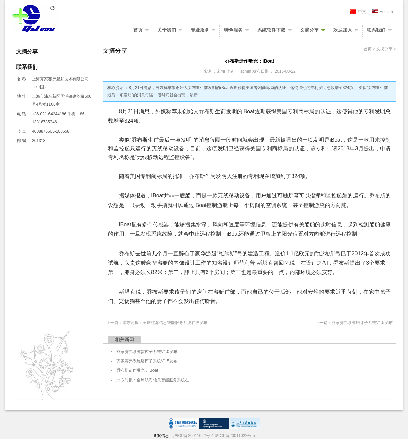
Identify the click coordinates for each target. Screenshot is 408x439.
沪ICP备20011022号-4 (193, 435)
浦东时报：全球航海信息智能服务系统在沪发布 (165, 322)
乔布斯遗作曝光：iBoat (137, 370)
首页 (138, 30)
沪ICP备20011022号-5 (235, 435)
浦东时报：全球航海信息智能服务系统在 (152, 380)
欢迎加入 (342, 30)
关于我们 (166, 30)
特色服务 (233, 30)
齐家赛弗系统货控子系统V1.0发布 (146, 351)
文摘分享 (309, 30)
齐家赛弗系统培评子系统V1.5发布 (362, 322)
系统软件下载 (271, 30)
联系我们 (376, 30)
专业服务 (200, 30)
